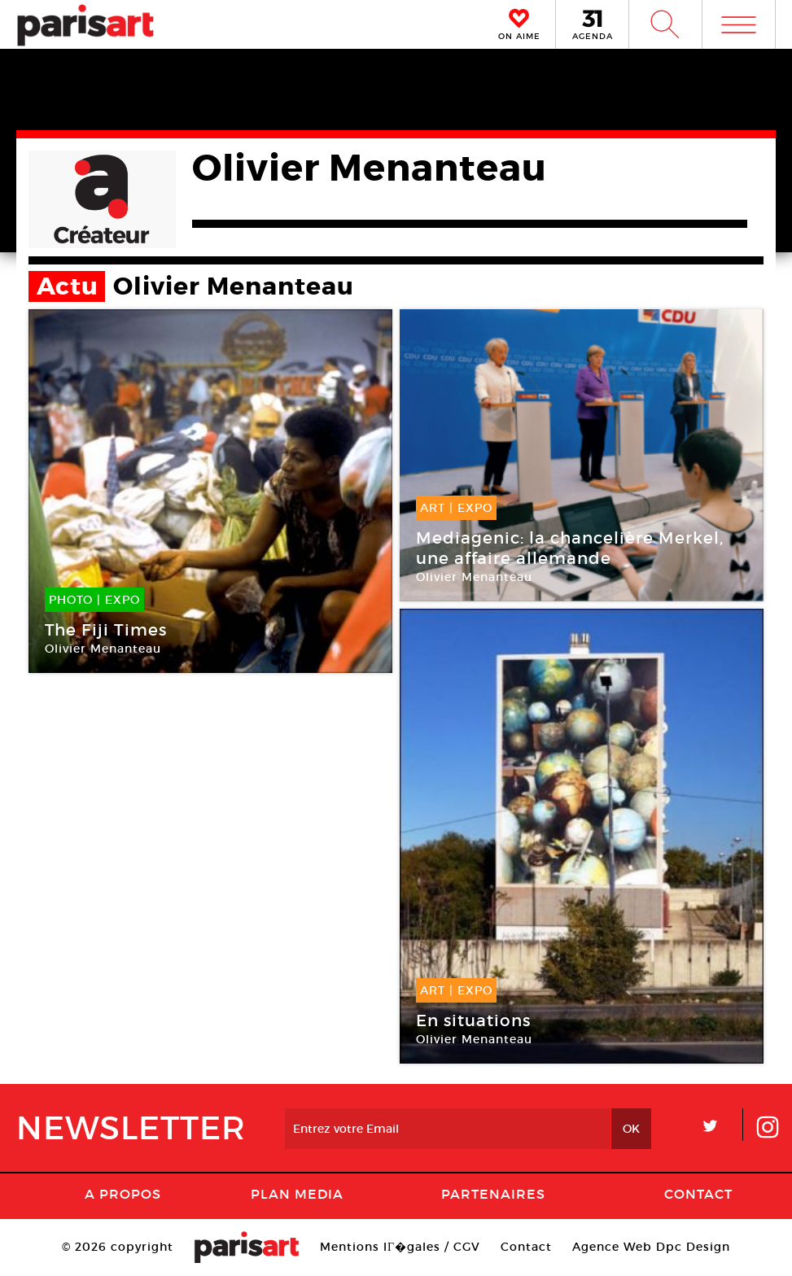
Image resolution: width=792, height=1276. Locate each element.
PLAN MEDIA (297, 1194)
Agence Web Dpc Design (651, 1246)
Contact (698, 1194)
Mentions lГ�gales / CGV (400, 1246)
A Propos (123, 1194)
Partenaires (493, 1194)
